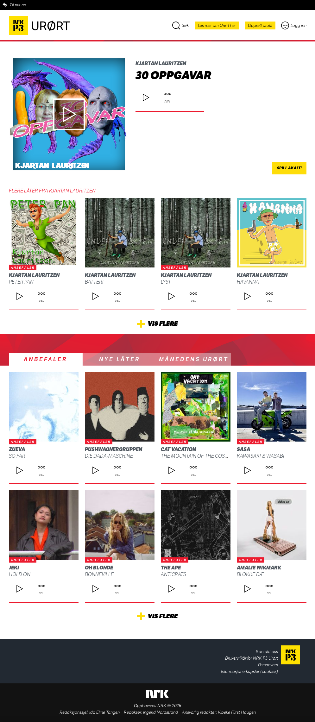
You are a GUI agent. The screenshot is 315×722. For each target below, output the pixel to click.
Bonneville (99, 574)
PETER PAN (21, 282)
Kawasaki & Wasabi (260, 456)
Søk (180, 25)
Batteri (94, 282)
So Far (17, 456)
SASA (243, 449)
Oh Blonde (99, 568)
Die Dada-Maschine (109, 456)
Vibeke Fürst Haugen (237, 712)
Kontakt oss (267, 651)
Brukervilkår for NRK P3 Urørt (251, 658)
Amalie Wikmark (259, 568)
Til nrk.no (17, 5)
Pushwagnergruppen (113, 449)
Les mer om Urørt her (217, 25)
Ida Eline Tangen (104, 712)
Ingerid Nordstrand (160, 712)
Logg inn (293, 25)
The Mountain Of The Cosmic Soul (204, 456)
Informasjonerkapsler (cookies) (249, 671)
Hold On (19, 574)
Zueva (17, 449)
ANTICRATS (173, 574)
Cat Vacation (178, 449)
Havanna (248, 282)
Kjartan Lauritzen (160, 63)
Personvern (268, 665)
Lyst (166, 282)
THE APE (171, 568)
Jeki (14, 568)
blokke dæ (250, 574)
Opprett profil (260, 25)
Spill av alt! (289, 168)
